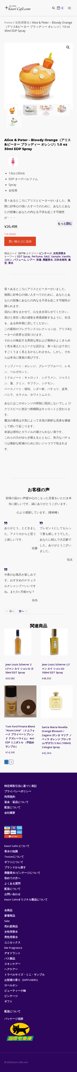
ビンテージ (45, 253)
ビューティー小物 (15, 990)
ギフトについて (13, 862)
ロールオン (11, 985)
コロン (8, 259)
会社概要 (9, 812)
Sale (7, 921)
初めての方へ (12, 878)
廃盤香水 (48, 259)
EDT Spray (23, 256)
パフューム (19, 259)
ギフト (8, 1001)
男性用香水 (11, 937)
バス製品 (9, 958)
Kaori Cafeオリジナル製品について (26, 899)
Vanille (66, 256)
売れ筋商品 (11, 926)
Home (8, 22)
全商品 (8, 910)
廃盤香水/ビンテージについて (22, 872)
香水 (10, 263)
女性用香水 (22, 22)
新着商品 (9, 915)
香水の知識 (11, 851)
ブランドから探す (15, 867)
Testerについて (14, 856)
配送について (12, 807)
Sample (55, 256)
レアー (31, 259)
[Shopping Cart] (60, 8)
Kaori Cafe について (16, 846)
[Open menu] (69, 8)
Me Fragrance (13, 947)
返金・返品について (16, 802)
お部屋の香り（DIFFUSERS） (21, 980)
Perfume (37, 256)
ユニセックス (12, 942)
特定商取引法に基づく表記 (20, 786)
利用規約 (9, 796)
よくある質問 (12, 883)
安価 (38, 259)
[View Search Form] (51, 8)
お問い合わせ (12, 894)
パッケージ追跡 (19, 1029)
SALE (47, 256)
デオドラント (12, 953)
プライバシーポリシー (17, 791)
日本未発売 (60, 259)
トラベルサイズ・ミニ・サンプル (24, 974)
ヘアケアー (11, 969)
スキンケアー (12, 964)
